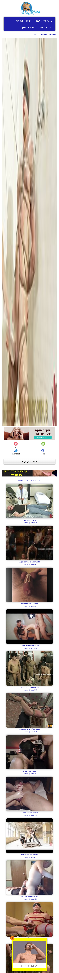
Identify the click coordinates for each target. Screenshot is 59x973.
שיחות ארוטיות (22, 20)
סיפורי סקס (27, 27)
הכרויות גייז (45, 27)
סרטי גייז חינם (44, 20)
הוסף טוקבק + (29, 461)
